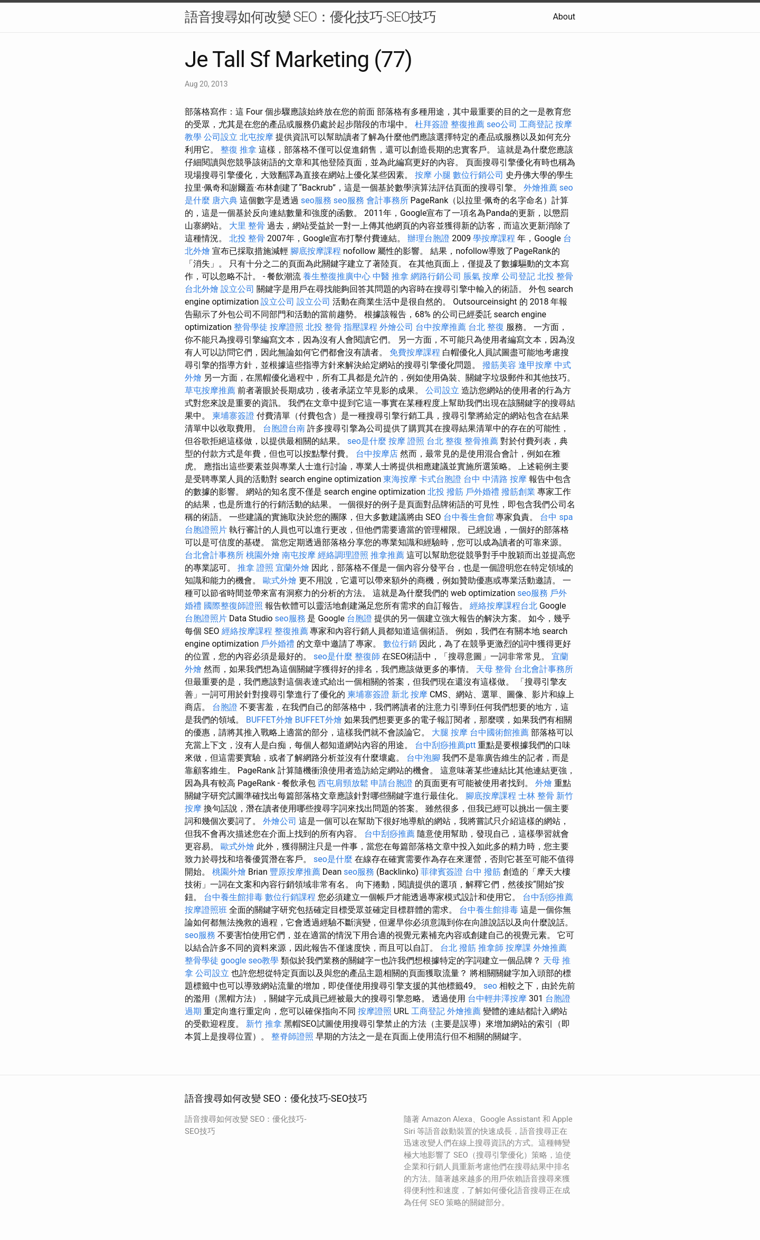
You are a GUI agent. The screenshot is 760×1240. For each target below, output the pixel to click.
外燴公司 (396, 327)
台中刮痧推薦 (389, 834)
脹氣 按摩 (481, 276)
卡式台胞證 (440, 479)
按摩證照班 (206, 910)
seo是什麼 (366, 441)
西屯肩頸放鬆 (343, 783)
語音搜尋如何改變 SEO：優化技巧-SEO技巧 (310, 17)
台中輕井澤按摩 (497, 998)
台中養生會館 (468, 517)
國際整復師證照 (233, 606)
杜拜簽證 (432, 124)
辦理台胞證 (428, 238)
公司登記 (518, 276)
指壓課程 (360, 327)
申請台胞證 (391, 783)
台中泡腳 (423, 758)
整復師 (367, 656)
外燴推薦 (540, 188)
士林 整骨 (536, 796)
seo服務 (316, 200)
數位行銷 (400, 644)
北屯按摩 (256, 137)
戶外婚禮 (482, 492)
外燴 (543, 783)
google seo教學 (250, 960)
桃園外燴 (263, 555)
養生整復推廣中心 (336, 276)
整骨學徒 (251, 327)
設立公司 (237, 289)
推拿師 (491, 948)
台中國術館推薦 (499, 732)
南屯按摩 (299, 555)
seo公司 (502, 124)
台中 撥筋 (483, 872)
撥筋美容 (499, 365)
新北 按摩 (410, 694)
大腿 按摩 (450, 732)
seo (490, 986)
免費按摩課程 (415, 352)
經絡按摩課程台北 (503, 606)
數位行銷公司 (478, 175)
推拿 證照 (255, 568)
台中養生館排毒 (233, 897)
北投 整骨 (247, 238)
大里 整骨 (247, 226)
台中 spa (556, 517)
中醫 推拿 (390, 276)
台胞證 (359, 618)
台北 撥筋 (458, 948)
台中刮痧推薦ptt (445, 745)
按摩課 (518, 948)
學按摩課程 (494, 238)
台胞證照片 (206, 530)
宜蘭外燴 (292, 568)
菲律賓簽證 (442, 872)
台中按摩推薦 (440, 327)
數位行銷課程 (290, 897)
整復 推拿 (238, 150)
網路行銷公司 (436, 276)
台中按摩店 (377, 454)
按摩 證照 (406, 441)
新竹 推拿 (264, 1024)
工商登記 (536, 124)
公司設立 (221, 137)
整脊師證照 (292, 1036)
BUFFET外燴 (269, 720)
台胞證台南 (284, 428)
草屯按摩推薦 (210, 390)
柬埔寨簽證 (233, 416)
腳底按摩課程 (315, 251)
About (564, 17)
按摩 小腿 (433, 175)
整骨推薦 (481, 441)
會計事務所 (387, 200)
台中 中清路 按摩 (495, 479)
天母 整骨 (494, 669)
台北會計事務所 (214, 555)
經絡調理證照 (343, 555)
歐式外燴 (280, 580)
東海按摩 (400, 479)
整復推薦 (467, 124)
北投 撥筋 (445, 492)
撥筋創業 (518, 492)
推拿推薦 (387, 555)
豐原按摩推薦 (295, 872)
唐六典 (225, 200)
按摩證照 (286, 327)
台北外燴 (201, 289)
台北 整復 (486, 327)
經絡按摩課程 (247, 631)
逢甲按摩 (535, 365)
